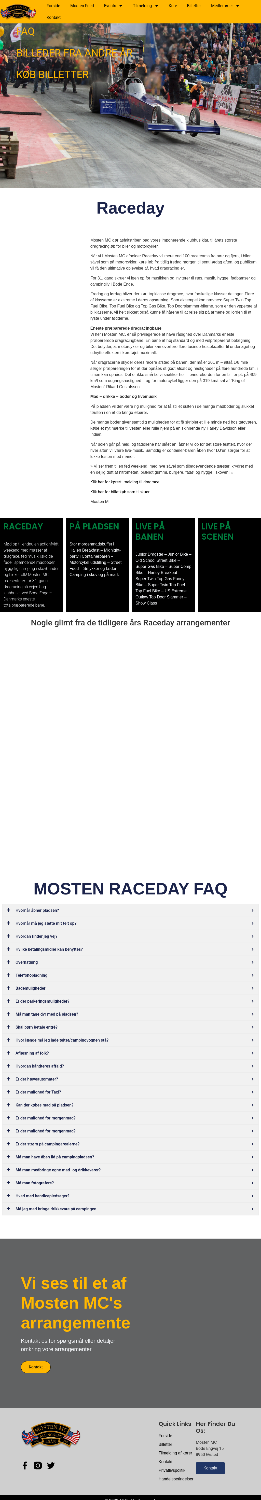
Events (113, 5)
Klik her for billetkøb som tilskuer (120, 491)
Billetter (194, 5)
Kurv (173, 5)
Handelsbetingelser (176, 1479)
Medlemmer (225, 5)
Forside (53, 5)
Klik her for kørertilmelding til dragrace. (125, 482)
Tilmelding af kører (175, 1453)
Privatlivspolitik (172, 1470)
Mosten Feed (82, 5)
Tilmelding (145, 5)
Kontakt (54, 17)
